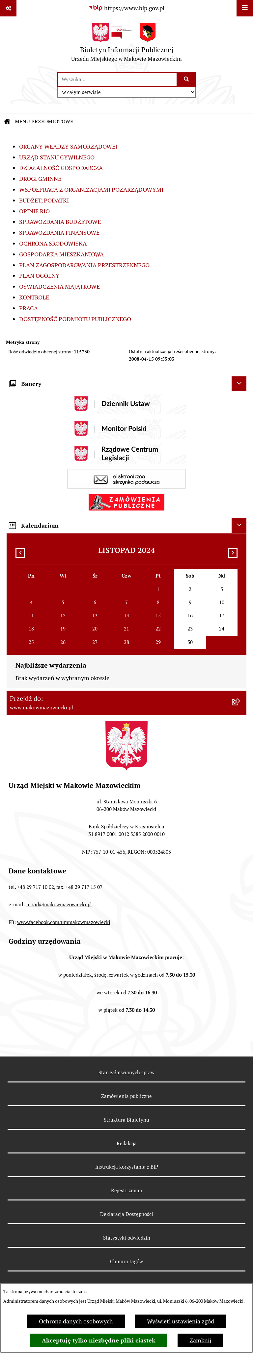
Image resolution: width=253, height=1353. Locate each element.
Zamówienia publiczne (126, 1096)
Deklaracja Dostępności (126, 1214)
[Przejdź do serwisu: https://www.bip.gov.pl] (126, 8)
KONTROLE (34, 297)
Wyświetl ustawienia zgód (180, 1321)
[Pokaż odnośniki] (8, 8)
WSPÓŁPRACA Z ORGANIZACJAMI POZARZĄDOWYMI (91, 189)
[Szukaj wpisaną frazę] (187, 79)
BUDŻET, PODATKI (44, 200)
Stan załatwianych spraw (126, 1072)
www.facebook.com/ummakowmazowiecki (63, 922)
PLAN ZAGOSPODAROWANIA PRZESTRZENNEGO (84, 265)
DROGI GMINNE (40, 178)
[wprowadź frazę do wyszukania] (117, 79)
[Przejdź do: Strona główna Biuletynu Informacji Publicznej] (7, 121)
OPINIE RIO (34, 211)
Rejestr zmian (126, 1190)
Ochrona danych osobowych (76, 1321)
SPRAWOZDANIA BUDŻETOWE (60, 222)
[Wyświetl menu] (245, 8)
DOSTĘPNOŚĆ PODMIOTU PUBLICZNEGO (75, 319)
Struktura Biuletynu (126, 1120)
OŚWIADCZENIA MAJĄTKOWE (59, 286)
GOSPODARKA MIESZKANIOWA (61, 254)
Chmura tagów (126, 1261)
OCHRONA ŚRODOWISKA (53, 243)
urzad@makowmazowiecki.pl (59, 904)
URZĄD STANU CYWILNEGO (57, 157)
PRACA (28, 308)
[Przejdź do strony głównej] (126, 44)
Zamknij (200, 1340)
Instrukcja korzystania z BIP (126, 1167)
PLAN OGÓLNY (39, 275)
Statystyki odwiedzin (126, 1238)
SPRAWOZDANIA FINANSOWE (59, 232)
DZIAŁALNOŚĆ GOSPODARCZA (61, 168)
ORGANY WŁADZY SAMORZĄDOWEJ (68, 146)
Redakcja (127, 1143)
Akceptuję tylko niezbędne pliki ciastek (98, 1340)
